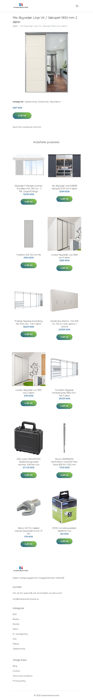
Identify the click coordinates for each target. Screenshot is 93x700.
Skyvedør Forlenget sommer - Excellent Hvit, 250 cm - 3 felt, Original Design (28, 188)
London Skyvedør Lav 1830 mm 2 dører (29, 391)
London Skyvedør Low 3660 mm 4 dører (64, 256)
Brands (16, 624)
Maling (16, 643)
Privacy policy (19, 680)
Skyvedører (55, 101)
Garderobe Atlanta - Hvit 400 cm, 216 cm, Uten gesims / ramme (64, 324)
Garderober (43, 101)
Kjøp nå (22, 115)
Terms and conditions (23, 676)
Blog (15, 666)
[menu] (77, 6)
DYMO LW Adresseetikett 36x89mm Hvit (64, 529)
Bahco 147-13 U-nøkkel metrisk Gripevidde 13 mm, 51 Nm (28, 531)
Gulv (15, 639)
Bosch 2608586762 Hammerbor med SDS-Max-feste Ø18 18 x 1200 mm (64, 462)
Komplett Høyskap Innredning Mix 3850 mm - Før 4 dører (64, 393)
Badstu (16, 619)
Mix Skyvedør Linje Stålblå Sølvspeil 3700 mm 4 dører (64, 187)
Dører (15, 629)
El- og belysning (20, 634)
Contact (16, 671)
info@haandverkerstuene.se (26, 599)
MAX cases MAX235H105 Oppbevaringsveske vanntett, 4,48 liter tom (28, 462)
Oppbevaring (31, 101)
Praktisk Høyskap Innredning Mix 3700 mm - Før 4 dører (28, 322)
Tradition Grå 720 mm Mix (28, 254)
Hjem (15, 26)
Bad (14, 614)
